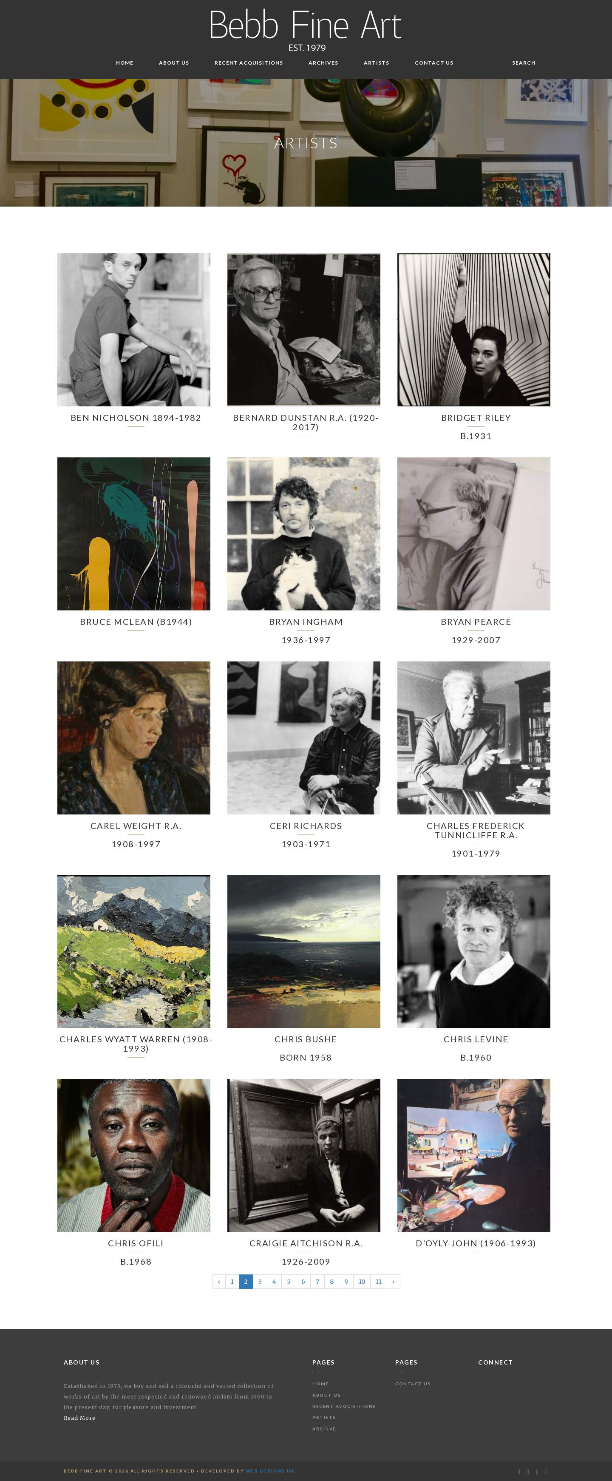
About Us (174, 63)
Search (524, 63)
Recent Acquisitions (249, 63)
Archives (323, 63)
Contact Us (434, 63)
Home (124, 63)
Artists (376, 63)
